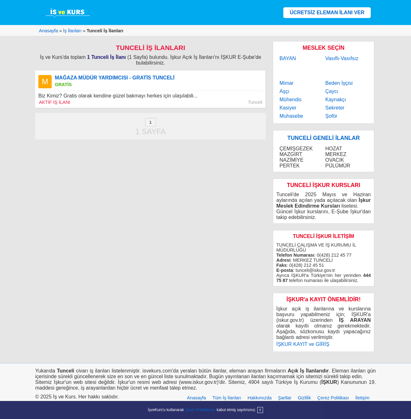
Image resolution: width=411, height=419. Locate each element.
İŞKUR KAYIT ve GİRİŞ (302, 344)
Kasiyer (287, 107)
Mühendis (290, 99)
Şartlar (284, 397)
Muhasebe (291, 116)
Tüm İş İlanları (226, 397)
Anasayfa (196, 397)
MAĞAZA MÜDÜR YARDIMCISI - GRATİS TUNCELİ (115, 77)
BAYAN (287, 58)
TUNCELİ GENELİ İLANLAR (323, 138)
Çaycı (331, 91)
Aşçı (284, 91)
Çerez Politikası (333, 397)
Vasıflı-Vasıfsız (341, 58)
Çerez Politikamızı (200, 410)
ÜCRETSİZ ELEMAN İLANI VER (327, 12)
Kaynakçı (335, 99)
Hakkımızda (259, 397)
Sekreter (334, 107)
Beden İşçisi (338, 83)
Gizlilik (304, 397)
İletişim (362, 397)
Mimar (286, 83)
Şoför (331, 116)
